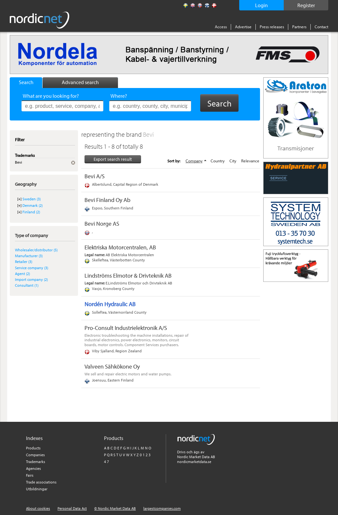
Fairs (29, 475)
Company (194, 160)
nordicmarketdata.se (194, 461)
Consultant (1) (26, 285)
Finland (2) (31, 211)
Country (218, 160)
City (232, 160)
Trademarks (35, 461)
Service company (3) (31, 267)
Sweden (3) (31, 198)
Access (221, 26)
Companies (35, 454)
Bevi (148, 134)
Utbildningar (36, 488)
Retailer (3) (23, 261)
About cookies (38, 508)
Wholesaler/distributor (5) (36, 249)
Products (33, 448)
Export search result (113, 159)
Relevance (250, 160)
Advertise (243, 26)
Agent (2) (22, 273)
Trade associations (41, 482)
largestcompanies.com (162, 508)
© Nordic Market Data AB (115, 508)
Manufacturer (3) (29, 255)
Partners (299, 26)
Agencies (33, 468)
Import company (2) (31, 279)
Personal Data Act (72, 508)
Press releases (272, 26)
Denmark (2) (32, 205)
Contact (321, 26)
